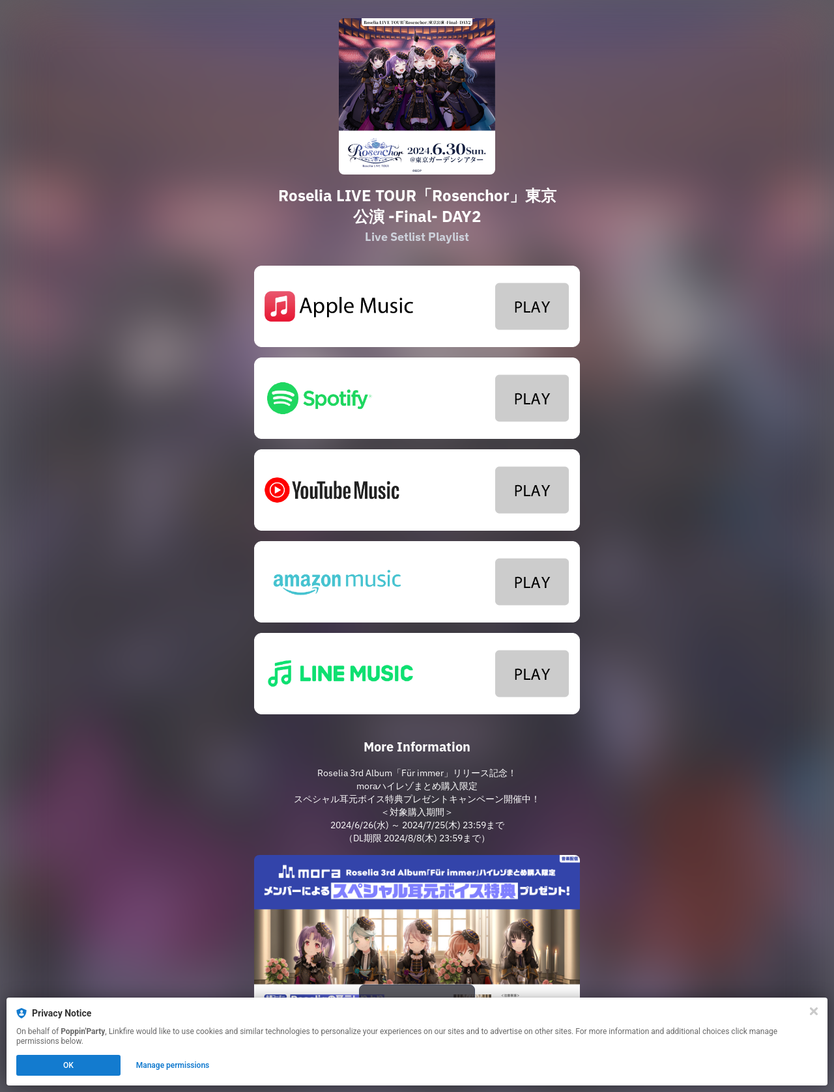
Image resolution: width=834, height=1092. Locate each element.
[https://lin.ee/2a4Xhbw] (417, 673)
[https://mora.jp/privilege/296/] (417, 946)
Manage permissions (173, 1065)
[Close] (813, 1011)
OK (68, 1065)
